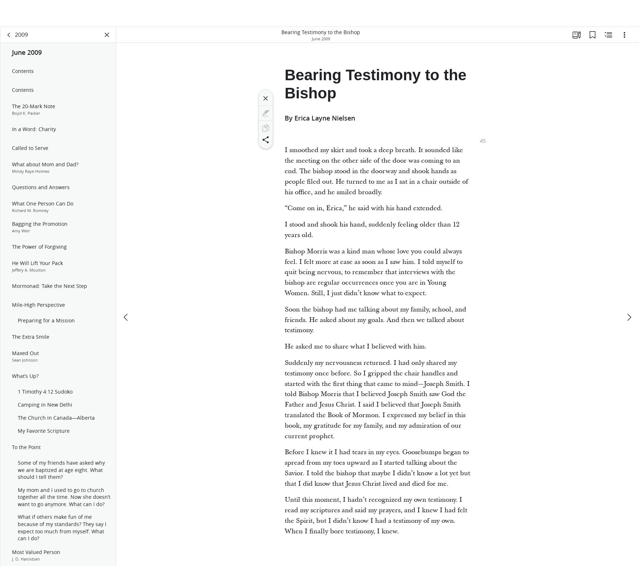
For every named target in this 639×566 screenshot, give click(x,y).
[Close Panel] (107, 35)
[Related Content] (608, 35)
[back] (9, 35)
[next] (629, 290)
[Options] (624, 35)
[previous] (126, 290)
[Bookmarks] (592, 35)
